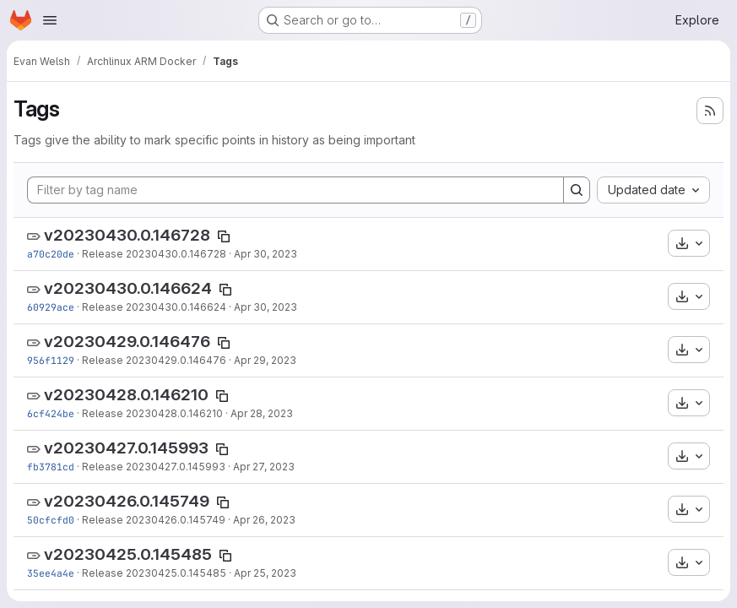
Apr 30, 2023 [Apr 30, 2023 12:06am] (265, 307)
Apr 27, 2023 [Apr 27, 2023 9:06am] (264, 466)
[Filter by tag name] (295, 190)
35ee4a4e (50, 573)
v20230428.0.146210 (126, 394)
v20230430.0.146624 (128, 288)
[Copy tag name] (224, 236)
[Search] (576, 190)
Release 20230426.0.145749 (153, 519)
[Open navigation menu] (49, 20)
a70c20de (50, 253)
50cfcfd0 (50, 519)
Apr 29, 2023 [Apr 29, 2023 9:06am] (265, 360)
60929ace (50, 307)
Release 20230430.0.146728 (154, 253)
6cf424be (50, 413)
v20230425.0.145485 (128, 554)
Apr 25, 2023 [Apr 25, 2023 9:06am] (265, 573)
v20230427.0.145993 (126, 448)
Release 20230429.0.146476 (154, 360)
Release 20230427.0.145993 (153, 466)
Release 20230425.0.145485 (154, 573)
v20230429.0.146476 (127, 341)
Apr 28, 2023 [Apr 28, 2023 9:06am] (261, 413)
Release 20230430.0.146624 (154, 307)
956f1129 (50, 360)
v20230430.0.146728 (127, 235)
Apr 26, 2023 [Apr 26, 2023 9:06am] (264, 519)
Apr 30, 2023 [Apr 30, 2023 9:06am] (265, 253)
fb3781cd (50, 466)
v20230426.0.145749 (126, 501)
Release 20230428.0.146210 (152, 413)
